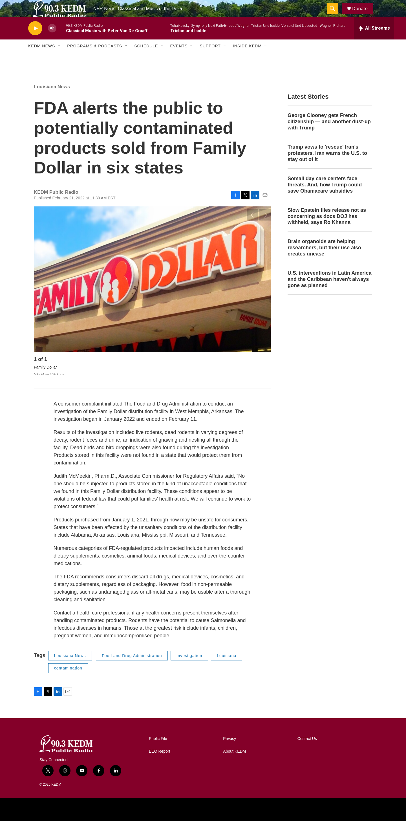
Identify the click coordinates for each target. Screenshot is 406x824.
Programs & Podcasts (94, 58)
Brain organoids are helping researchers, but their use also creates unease (324, 260)
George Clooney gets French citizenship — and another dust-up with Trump (329, 134)
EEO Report (159, 754)
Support (210, 58)
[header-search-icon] (335, 15)
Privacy (229, 742)
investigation (189, 658)
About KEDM (234, 754)
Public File (158, 742)
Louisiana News (52, 99)
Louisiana (226, 658)
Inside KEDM (247, 58)
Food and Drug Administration (132, 658)
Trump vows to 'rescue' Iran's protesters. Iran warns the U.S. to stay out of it (327, 166)
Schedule (146, 58)
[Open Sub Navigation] (59, 58)
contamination (68, 671)
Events (178, 58)
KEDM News (41, 58)
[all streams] (374, 41)
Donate (363, 15)
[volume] (52, 41)
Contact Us (307, 742)
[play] (35, 41)
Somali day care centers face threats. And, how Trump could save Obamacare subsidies (325, 197)
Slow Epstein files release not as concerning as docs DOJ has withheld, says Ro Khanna (327, 229)
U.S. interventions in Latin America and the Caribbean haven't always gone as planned (329, 292)
